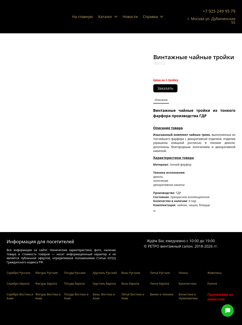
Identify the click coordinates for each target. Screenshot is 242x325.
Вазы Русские (130, 273)
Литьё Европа (159, 283)
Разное (212, 283)
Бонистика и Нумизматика (188, 296)
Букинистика (187, 283)
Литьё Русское (160, 273)
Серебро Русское (18, 273)
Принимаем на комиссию (220, 296)
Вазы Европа (130, 283)
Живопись (214, 273)
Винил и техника (161, 294)
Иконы (183, 273)
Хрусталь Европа (104, 283)
